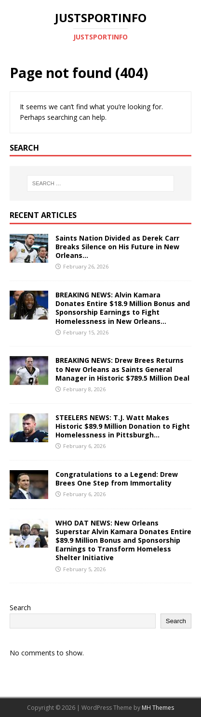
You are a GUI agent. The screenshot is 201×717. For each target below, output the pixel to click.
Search (20, 607)
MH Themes (158, 708)
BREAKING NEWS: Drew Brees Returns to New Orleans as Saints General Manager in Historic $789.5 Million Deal (122, 369)
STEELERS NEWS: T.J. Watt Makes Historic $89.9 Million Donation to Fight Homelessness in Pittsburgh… (122, 426)
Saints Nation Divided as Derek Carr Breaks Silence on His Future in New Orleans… (117, 246)
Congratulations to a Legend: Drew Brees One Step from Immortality (116, 478)
